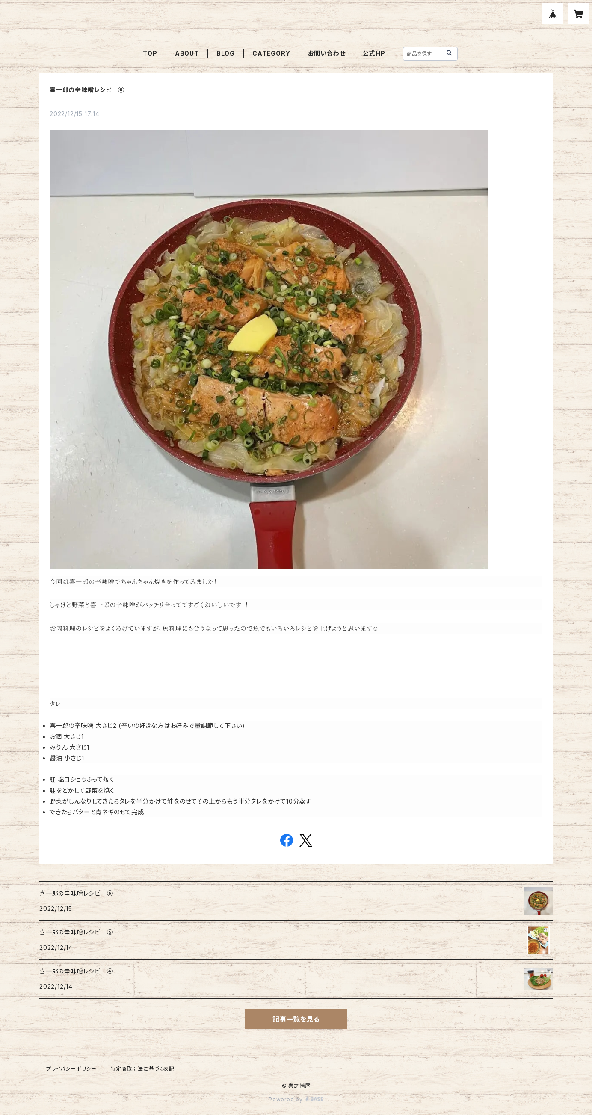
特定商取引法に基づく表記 (142, 1068)
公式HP (374, 53)
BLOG (225, 53)
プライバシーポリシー (71, 1068)
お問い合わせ (327, 53)
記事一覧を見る (296, 1019)
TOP (150, 53)
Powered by (296, 1099)
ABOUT (187, 53)
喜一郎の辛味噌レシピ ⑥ (87, 89)
